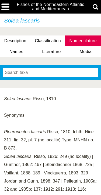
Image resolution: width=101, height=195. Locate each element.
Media (86, 51)
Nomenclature (83, 40)
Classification (48, 40)
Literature (51, 51)
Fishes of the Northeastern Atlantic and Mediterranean (50, 6)
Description (15, 40)
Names (16, 51)
